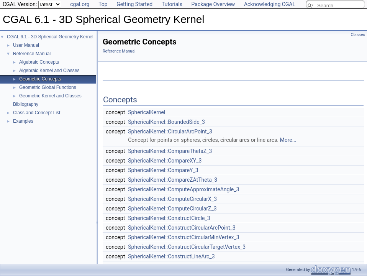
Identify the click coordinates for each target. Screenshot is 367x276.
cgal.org (79, 4)
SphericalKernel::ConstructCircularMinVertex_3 (183, 237)
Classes (358, 34)
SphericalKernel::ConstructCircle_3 (169, 218)
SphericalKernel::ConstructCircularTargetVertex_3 (187, 247)
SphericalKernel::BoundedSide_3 (166, 122)
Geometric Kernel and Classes (50, 96)
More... (288, 140)
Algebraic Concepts (39, 62)
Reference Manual (32, 53)
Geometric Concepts (40, 79)
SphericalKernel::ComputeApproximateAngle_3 (183, 189)
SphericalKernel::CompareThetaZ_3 (170, 151)
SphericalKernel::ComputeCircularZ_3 (172, 208)
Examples (23, 121)
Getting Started (134, 4)
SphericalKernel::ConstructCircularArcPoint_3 (182, 228)
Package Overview (213, 4)
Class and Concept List (36, 112)
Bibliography (25, 104)
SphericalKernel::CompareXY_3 (165, 161)
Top (103, 4)
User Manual (26, 45)
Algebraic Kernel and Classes (49, 70)
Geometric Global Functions (47, 87)
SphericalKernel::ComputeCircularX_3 (172, 199)
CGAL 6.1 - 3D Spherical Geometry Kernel (50, 36)
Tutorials (172, 4)
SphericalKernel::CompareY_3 (163, 170)
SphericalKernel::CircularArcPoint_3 (170, 131)
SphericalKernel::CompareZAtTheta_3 (172, 180)
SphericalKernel (146, 112)
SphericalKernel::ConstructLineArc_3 (171, 256)
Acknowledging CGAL (269, 4)
